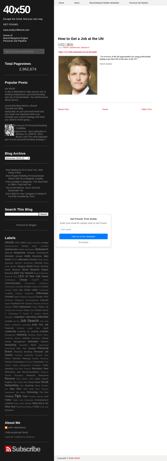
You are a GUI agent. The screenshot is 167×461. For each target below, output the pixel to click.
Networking (10, 345)
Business (44, 273)
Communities (30, 283)
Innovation (9, 317)
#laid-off (8, 253)
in (40, 407)
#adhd (29, 243)
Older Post (147, 109)
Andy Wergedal (17, 428)
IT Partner (24, 314)
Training (39, 396)
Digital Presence (20, 297)
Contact (27, 287)
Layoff (45, 328)
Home (61, 3)
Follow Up (43, 307)
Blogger (32, 225)
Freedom (19, 310)
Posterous (44, 359)
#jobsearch (85, 47)
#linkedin (31, 253)
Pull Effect (19, 369)
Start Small (28, 389)
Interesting (31, 317)
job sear (45, 407)
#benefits (36, 243)
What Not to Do (40, 403)
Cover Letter (31, 290)
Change (23, 279)
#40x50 (66, 47)
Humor (45, 310)
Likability (35, 331)
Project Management (21, 365)
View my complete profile (20, 437)
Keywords (9, 328)
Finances (36, 303)
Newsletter (23, 345)
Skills (25, 382)
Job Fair (16, 321)
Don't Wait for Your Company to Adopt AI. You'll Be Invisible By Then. (26, 195)
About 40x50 (8, 88)
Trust (46, 396)
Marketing (22, 334)
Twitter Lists (18, 400)
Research (31, 375)
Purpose (27, 369)
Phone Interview (13, 358)
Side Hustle (18, 382)
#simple (18, 256)
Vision (22, 403)
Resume (10, 378)
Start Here (15, 388)
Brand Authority (41, 266)
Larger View (34, 328)
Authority (38, 263)
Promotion (37, 365)
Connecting (9, 287)
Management (10, 335)
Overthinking (10, 348)
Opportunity (43, 345)
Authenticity (28, 263)
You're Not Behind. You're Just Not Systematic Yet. (23, 189)
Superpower (10, 392)
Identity (45, 314)
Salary (37, 379)
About (76, 3)
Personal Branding (23, 352)
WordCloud (20, 407)
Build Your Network (23, 273)
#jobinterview (75, 47)
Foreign (8, 310)
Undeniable (29, 400)
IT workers (36, 314)
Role (18, 379)
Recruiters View (40, 368)
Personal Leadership (24, 355)
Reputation (19, 375)
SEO (31, 379)
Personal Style (41, 355)
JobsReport (16, 325)
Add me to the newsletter (83, 236)
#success (37, 256)
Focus (35, 307)
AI (13, 259)
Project (7, 365)
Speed (37, 386)
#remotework (42, 253)
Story (37, 389)
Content (44, 287)
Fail (22, 303)
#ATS (17, 243)
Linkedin (44, 331)
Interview (43, 316)
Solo (22, 386)
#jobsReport (29, 249)
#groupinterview (11, 246)
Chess (45, 280)
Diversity (31, 297)
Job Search (29, 321)
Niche (33, 345)
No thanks (83, 242)
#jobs (21, 249)
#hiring (25, 246)
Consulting (19, 287)
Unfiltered (9, 403)
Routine (25, 379)
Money (45, 338)
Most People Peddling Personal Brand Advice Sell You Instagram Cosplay (25, 177)
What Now (10, 406)
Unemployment (41, 400)
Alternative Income (27, 259)
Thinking (9, 396)
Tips (17, 396)
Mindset (25, 338)
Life (28, 331)
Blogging (21, 266)
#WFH (23, 243)
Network (44, 342)
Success (45, 389)
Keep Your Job (40, 324)
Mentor (39, 335)
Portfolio (35, 359)
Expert (7, 303)
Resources (43, 375)
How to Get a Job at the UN (80, 39)
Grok (32, 310)
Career (44, 276)
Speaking (29, 385)
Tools (25, 396)
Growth (38, 310)
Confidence (43, 283)
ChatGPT (35, 280)
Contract (8, 290)
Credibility (9, 293)
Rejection (44, 372)
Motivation (33, 341)
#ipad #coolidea (40, 246)
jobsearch (9, 410)
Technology (32, 392)
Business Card (11, 276)
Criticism (18, 293)
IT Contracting (11, 314)
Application (9, 263)
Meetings (31, 335)
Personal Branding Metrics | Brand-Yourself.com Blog (20, 107)
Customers (29, 293)
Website (28, 403)
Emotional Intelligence (14, 300)
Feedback (28, 303)
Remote (8, 375)
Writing (29, 407)
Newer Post (63, 109)
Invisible (8, 321)
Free (13, 310)
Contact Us (36, 287)
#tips (46, 256)
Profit (46, 362)
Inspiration (19, 317)
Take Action (20, 392)
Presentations (19, 362)
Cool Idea (18, 290)
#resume (9, 256)
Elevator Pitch (42, 297)
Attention (18, 263)
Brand (30, 266)
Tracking (32, 396)
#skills (27, 256)
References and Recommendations (22, 372)
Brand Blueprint (12, 270)
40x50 (16, 9)
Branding (9, 273)
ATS (16, 260)
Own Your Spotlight (26, 348)
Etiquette (44, 300)
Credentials (43, 290)
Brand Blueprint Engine (35, 269)
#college (44, 243)
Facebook (15, 303)
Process (29, 362)
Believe (13, 266)
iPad (36, 406)
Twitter (8, 400)
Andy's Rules (43, 260)
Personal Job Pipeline (138, 3)
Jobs (42, 321)
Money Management (15, 342)
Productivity (38, 362)
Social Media (34, 382)
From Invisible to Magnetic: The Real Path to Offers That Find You (27, 183)
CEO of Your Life (29, 276)
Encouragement (32, 300)
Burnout (37, 273)
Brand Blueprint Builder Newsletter (104, 3)
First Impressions (22, 306)
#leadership (19, 252)
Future (27, 310)
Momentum (35, 338)
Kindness (20, 328)
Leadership (10, 331)
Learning (21, 331)
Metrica (18, 338)
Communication (12, 283)
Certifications (10, 280)
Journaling (26, 325)
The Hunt (43, 392)
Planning (26, 358)
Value (16, 403)
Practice (8, 362)
